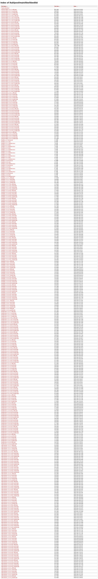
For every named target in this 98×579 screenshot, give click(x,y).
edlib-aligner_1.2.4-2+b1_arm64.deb (10, 564)
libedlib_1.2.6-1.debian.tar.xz (8, 163)
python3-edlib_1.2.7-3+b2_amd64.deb (10, 75)
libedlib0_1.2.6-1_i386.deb (7, 261)
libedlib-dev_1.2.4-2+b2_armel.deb (9, 421)
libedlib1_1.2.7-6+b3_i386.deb (8, 190)
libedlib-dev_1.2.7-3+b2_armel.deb (9, 374)
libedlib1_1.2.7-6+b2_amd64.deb (9, 204)
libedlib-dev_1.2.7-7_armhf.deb (8, 313)
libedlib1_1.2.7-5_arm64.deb (8, 211)
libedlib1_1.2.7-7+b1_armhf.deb (9, 185)
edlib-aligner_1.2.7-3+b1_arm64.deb (10, 517)
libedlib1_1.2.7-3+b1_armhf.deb (9, 247)
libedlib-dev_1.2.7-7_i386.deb (8, 311)
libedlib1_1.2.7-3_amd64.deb (8, 236)
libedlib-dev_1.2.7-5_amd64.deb (9, 346)
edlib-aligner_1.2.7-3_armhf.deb (9, 498)
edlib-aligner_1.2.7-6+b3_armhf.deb (10, 459)
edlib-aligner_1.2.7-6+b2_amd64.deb (10, 472)
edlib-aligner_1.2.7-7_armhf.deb (9, 446)
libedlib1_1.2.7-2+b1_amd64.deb (9, 259)
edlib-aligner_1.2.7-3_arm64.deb (9, 502)
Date (75, 6)
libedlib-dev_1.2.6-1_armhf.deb (8, 396)
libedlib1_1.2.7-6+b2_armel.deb (9, 201)
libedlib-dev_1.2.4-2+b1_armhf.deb (9, 428)
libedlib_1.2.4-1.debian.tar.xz (8, 171)
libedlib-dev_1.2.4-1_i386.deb (8, 434)
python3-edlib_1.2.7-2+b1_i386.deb (9, 85)
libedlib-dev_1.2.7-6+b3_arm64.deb (9, 329)
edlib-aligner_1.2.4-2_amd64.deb (9, 542)
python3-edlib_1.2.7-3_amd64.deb (9, 67)
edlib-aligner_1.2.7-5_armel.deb (9, 476)
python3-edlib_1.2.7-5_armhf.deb (9, 39)
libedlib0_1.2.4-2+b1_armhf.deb (9, 294)
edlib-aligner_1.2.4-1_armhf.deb (9, 569)
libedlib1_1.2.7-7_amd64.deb (8, 182)
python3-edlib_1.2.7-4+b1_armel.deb (10, 56)
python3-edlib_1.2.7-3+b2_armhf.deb (10, 70)
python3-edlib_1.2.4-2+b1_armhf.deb (10, 126)
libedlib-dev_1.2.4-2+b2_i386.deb (9, 418)
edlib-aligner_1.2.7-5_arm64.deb (9, 478)
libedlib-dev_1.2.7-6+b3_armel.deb (9, 327)
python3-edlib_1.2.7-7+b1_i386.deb (9, 15)
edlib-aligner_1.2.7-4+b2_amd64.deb (10, 487)
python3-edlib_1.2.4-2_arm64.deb (9, 105)
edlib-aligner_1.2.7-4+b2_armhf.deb (10, 483)
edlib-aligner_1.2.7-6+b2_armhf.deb (10, 467)
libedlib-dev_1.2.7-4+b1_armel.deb (9, 358)
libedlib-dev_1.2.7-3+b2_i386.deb (9, 371)
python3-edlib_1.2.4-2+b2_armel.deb (10, 119)
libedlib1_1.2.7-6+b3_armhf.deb (9, 192)
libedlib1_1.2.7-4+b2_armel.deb (9, 217)
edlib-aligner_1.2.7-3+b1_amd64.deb (10, 519)
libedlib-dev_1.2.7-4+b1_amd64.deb (10, 362)
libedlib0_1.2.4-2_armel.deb (8, 272)
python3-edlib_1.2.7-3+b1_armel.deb (10, 80)
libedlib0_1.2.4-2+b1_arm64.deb (9, 297)
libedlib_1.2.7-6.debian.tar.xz (8, 146)
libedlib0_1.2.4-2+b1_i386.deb (8, 292)
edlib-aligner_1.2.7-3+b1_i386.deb (9, 513)
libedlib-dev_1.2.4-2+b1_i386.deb (9, 426)
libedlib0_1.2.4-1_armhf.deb (8, 302)
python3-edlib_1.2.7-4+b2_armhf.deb (10, 47)
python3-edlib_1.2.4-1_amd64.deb (9, 138)
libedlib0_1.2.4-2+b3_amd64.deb (9, 283)
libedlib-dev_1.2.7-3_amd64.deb (9, 369)
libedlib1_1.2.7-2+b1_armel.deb (9, 256)
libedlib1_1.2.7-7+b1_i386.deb (8, 184)
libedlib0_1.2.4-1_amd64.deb (8, 306)
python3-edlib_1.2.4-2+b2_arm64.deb (10, 121)
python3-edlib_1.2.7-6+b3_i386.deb (9, 22)
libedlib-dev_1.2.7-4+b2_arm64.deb (9, 352)
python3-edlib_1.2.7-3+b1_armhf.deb (10, 78)
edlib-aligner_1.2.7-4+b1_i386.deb (9, 489)
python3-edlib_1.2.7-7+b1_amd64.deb (10, 20)
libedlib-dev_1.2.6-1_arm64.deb (9, 399)
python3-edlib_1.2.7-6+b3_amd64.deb (10, 28)
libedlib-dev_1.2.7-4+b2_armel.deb (9, 351)
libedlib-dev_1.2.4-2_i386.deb (8, 402)
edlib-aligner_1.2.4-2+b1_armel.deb (10, 563)
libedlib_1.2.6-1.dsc (6, 162)
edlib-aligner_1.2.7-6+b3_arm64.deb (10, 462)
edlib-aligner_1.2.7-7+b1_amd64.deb (10, 456)
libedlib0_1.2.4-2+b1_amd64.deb (9, 299)
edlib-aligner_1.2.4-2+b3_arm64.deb (10, 549)
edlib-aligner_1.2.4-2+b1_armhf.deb (10, 561)
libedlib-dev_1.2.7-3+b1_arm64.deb (9, 384)
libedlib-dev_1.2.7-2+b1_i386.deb (9, 387)
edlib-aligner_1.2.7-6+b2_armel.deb (10, 469)
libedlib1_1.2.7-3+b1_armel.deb (9, 248)
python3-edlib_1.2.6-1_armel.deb (9, 96)
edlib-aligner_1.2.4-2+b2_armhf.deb (10, 554)
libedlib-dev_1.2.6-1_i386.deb (8, 395)
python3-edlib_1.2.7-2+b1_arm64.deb (10, 89)
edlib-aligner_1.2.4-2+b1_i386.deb (9, 560)
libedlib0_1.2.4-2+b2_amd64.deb (9, 291)
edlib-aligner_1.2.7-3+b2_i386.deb (9, 505)
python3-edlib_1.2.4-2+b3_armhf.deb (10, 110)
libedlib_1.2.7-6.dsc (6, 144)
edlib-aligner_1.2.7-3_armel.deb (9, 500)
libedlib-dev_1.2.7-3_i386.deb (8, 363)
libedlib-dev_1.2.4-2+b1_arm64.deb (9, 431)
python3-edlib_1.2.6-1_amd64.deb (9, 99)
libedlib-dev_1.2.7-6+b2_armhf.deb (9, 333)
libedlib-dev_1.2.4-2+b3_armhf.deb (9, 412)
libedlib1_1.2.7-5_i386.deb (7, 206)
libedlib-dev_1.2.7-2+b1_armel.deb (9, 390)
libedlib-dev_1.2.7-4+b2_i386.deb (9, 347)
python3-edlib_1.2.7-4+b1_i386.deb (9, 53)
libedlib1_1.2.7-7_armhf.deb (8, 179)
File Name (3, 6)
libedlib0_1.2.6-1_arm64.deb (8, 266)
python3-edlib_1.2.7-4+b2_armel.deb (10, 48)
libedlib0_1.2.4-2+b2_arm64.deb (9, 289)
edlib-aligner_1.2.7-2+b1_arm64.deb (10, 525)
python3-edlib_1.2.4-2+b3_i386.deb (9, 108)
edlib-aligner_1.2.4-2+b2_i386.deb (9, 552)
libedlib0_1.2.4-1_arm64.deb (8, 305)
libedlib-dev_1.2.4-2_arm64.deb (9, 407)
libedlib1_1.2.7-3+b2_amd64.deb (9, 244)
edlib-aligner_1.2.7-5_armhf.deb (9, 475)
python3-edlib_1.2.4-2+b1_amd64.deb (10, 130)
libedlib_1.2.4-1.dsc (6, 170)
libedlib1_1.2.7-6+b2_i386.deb (8, 198)
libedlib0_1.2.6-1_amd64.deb (8, 267)
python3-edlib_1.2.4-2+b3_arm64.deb (10, 113)
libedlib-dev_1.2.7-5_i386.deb (8, 339)
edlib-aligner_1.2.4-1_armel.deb (9, 571)
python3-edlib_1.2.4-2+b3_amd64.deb (10, 114)
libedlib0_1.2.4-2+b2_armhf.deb (9, 286)
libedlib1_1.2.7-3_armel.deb (8, 232)
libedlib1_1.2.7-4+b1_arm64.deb (9, 226)
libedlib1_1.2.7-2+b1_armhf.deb (9, 255)
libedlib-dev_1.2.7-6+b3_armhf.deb (9, 325)
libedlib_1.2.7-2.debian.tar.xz (8, 159)
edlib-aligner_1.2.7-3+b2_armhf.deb (10, 506)
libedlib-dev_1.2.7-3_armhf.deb (8, 365)
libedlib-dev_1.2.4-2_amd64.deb (9, 409)
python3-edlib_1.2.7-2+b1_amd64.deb (10, 91)
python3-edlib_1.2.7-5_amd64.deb (9, 44)
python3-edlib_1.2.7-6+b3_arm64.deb (10, 26)
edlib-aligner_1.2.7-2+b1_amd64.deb (10, 527)
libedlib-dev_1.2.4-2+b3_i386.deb (9, 410)
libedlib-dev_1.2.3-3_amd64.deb (9, 443)
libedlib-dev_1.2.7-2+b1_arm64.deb (9, 391)
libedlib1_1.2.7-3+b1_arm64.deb (9, 250)
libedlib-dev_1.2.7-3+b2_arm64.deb (9, 376)
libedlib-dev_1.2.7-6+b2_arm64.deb (9, 336)
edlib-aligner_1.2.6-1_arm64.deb (9, 533)
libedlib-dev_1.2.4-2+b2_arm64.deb (9, 423)
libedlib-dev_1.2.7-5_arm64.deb (9, 344)
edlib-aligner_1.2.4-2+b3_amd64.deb (10, 550)
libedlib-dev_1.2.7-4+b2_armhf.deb (9, 349)
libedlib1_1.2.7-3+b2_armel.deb (9, 240)
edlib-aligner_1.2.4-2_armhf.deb (9, 538)
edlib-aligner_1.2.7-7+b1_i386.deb (9, 451)
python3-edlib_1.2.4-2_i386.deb (9, 100)
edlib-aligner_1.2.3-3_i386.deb (8, 575)
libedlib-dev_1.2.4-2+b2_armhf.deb (9, 420)
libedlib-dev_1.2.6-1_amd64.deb (9, 401)
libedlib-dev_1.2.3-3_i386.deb (8, 442)
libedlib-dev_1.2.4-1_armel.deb (8, 437)
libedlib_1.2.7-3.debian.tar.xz (8, 155)
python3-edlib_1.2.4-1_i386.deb (9, 132)
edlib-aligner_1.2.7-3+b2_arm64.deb (10, 509)
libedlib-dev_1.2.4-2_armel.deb (8, 406)
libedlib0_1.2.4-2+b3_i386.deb (8, 277)
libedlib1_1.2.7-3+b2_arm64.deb (9, 242)
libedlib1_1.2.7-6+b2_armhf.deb (9, 200)
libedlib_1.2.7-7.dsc (6, 141)
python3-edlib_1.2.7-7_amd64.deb (9, 14)
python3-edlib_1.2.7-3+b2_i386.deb (9, 69)
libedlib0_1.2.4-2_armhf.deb (8, 270)
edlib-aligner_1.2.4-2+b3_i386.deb (9, 544)
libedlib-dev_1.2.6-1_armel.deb (8, 398)
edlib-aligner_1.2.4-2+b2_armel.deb (10, 555)
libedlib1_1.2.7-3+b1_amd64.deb (9, 251)
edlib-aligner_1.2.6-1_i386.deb (8, 528)
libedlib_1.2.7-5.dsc (6, 148)
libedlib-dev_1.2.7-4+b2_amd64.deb (10, 354)
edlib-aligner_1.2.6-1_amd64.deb (9, 535)
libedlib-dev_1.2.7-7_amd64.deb (9, 316)
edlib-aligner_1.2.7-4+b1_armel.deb (10, 492)
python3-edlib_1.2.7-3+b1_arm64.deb (10, 81)
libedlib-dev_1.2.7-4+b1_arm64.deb (9, 360)
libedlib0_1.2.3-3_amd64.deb (8, 310)
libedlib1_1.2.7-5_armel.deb (8, 209)
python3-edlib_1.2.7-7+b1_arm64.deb (10, 19)
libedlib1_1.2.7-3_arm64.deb (8, 234)
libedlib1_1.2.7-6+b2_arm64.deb (9, 203)
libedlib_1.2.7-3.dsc (6, 154)
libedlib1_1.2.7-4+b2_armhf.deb (9, 215)
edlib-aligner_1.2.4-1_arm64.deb (9, 572)
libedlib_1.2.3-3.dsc (6, 174)
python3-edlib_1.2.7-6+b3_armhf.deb (10, 23)
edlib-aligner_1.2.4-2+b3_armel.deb (10, 547)
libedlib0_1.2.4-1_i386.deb (7, 300)
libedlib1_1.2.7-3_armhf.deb (8, 231)
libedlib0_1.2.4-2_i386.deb (7, 269)
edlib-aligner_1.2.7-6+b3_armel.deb (10, 461)
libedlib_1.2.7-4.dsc (6, 151)
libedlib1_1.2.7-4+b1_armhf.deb (9, 223)
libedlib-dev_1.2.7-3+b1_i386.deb (9, 379)
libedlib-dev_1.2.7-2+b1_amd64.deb (10, 393)
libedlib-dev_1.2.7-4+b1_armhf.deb (9, 357)
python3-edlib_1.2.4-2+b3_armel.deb (10, 111)
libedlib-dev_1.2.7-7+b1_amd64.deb (10, 322)
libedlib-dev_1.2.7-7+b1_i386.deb (9, 318)
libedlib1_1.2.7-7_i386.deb (7, 177)
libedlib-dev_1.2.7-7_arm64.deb (9, 314)
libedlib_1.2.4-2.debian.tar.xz (8, 168)
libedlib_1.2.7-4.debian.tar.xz (8, 152)
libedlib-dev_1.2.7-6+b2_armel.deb (9, 335)
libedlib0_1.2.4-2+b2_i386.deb (8, 284)
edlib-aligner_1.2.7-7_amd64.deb (9, 450)
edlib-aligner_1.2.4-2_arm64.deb (9, 541)
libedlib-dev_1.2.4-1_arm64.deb (9, 439)
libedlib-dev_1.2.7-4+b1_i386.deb (9, 355)
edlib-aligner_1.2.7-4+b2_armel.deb (10, 484)
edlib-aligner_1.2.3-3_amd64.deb (9, 577)
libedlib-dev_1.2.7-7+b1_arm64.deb (9, 321)
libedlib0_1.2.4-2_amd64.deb (8, 275)
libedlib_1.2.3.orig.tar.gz (7, 173)
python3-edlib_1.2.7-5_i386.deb (9, 37)
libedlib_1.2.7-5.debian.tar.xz (8, 149)
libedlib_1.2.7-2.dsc (6, 157)
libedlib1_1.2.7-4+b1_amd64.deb (9, 228)
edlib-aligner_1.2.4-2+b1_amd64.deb (10, 566)
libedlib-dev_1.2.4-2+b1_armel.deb (9, 429)
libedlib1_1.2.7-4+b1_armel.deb (9, 225)
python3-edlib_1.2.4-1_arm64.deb (9, 137)
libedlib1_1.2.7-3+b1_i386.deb (8, 245)
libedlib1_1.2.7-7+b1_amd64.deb (9, 188)
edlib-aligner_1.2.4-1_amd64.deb (9, 574)
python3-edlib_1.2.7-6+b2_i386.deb (9, 30)
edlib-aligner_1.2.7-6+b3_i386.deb (9, 457)
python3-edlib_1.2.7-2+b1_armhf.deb (10, 86)
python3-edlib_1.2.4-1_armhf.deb (9, 133)
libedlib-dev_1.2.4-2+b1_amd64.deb (10, 432)
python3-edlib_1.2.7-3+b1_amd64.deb (10, 83)
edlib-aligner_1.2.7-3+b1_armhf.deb (10, 514)
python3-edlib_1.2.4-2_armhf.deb (9, 102)
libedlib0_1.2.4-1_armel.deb (8, 303)
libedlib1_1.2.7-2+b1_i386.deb (8, 253)
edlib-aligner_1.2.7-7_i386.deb (8, 445)
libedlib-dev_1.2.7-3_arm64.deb (9, 368)
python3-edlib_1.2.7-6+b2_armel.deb (10, 33)
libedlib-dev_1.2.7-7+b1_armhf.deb (9, 319)
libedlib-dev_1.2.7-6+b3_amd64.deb (10, 330)
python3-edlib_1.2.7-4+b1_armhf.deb (10, 55)
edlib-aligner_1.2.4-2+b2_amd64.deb (10, 558)
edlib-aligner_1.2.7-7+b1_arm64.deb (10, 454)
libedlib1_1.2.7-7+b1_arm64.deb (9, 187)
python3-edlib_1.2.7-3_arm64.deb (9, 66)
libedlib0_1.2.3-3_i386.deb (7, 308)
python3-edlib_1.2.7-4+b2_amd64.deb (10, 52)
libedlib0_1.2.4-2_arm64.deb (8, 273)
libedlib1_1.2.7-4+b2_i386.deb (8, 214)
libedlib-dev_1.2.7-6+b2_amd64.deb (10, 338)
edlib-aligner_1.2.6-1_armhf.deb (9, 530)
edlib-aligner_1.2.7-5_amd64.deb (9, 480)
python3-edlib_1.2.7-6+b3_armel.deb (10, 25)
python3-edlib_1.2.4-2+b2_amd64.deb (10, 122)
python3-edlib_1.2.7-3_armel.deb (9, 64)
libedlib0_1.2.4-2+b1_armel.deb (9, 295)
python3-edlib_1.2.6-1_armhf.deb (9, 94)
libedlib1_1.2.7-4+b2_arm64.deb (9, 218)
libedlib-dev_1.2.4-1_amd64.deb (9, 440)
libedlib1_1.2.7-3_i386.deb (7, 229)
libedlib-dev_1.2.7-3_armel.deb (8, 366)
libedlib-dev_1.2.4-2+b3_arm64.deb (9, 415)
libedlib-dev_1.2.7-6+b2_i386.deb (9, 332)
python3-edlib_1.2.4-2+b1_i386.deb (9, 124)
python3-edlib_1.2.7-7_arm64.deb (9, 12)
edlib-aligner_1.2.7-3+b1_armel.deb (10, 516)
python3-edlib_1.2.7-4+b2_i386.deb (9, 45)
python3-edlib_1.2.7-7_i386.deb (9, 9)
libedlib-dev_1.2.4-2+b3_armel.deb (9, 413)
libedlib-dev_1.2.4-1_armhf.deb (8, 436)
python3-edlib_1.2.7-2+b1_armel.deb (10, 88)
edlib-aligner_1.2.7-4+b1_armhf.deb (10, 491)
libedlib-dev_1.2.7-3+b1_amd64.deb (10, 385)
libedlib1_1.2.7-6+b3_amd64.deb (9, 196)
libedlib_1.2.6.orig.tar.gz (7, 160)
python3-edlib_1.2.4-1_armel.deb (9, 135)
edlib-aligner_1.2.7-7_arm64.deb (9, 448)
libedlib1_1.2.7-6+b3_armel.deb (9, 193)
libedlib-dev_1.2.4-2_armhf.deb (8, 404)
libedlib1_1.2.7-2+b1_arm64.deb (9, 258)
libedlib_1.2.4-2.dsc (6, 166)
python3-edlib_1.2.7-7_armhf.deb (9, 11)
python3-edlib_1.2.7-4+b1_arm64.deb (10, 58)
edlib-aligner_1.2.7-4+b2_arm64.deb (10, 486)
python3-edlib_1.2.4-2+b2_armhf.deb (10, 118)
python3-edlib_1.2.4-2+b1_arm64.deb (10, 129)
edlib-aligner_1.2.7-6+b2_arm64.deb (10, 470)
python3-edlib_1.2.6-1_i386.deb (9, 93)
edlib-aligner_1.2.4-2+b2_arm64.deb (10, 557)
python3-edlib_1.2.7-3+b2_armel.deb (10, 72)
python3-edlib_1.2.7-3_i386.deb (9, 61)
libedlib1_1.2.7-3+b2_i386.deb (8, 237)
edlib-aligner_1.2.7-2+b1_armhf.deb (10, 522)
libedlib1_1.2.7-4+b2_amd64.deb (9, 220)
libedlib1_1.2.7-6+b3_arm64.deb (9, 195)
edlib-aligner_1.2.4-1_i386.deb (8, 568)
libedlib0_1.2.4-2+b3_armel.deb (9, 280)
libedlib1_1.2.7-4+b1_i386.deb (8, 221)
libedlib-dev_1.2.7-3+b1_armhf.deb (9, 380)
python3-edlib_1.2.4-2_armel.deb (9, 103)
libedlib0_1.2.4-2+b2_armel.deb (9, 288)
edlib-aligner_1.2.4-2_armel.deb (9, 539)
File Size (56, 6)
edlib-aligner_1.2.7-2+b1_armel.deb (10, 524)
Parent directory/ (5, 8)
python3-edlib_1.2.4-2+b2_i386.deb (9, 116)
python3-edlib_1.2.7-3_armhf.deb (9, 63)
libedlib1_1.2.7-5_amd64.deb (8, 212)
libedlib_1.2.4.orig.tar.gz (7, 165)
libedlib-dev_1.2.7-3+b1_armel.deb (9, 382)
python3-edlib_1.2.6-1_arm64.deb (9, 97)
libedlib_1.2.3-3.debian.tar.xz (8, 176)
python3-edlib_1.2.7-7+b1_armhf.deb (10, 17)
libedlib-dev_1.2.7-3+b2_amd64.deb (10, 377)
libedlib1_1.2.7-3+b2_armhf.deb (9, 239)
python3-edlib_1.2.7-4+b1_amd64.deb (10, 59)
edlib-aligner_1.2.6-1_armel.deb (9, 531)
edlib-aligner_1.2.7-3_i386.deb (8, 497)
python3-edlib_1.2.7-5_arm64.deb (9, 42)
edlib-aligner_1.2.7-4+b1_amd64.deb (10, 495)
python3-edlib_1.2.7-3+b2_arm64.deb (10, 74)
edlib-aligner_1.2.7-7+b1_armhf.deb (10, 453)
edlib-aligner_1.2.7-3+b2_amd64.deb (10, 511)
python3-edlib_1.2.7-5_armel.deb (9, 41)
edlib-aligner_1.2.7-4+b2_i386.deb (9, 481)
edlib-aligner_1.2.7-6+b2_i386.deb (9, 465)
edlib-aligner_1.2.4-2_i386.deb (8, 536)
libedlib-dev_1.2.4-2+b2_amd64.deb (10, 424)
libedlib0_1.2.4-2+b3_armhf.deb (9, 278)
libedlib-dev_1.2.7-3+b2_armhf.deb (9, 373)
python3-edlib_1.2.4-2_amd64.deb (9, 107)
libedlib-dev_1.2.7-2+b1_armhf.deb (9, 388)
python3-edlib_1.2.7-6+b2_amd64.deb (10, 36)
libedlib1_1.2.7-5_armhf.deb (8, 207)
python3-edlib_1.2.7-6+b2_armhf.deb (10, 31)
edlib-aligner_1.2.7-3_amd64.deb (9, 503)
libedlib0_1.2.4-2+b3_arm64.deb (9, 281)
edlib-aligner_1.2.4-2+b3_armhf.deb (10, 546)
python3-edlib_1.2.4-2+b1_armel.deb (10, 127)
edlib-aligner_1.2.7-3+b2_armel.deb (10, 508)
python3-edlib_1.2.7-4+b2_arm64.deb (10, 50)
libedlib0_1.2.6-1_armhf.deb (8, 262)
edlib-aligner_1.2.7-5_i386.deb (8, 473)
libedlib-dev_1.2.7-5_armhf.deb (8, 341)
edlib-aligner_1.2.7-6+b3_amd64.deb (10, 464)
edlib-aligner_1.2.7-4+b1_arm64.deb (10, 494)
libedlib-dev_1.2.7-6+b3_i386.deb (9, 324)
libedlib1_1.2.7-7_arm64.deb (8, 181)
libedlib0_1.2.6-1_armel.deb (8, 264)
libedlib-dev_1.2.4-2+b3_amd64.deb (10, 417)
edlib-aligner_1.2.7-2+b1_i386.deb (9, 520)
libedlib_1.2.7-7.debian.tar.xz (8, 143)
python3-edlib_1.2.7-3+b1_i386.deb (9, 77)
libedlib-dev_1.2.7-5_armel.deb (8, 343)
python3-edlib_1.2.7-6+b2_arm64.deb (10, 34)
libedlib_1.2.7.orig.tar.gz (7, 140)
